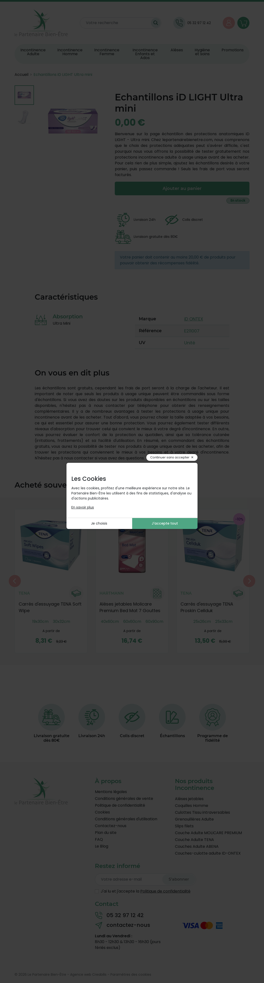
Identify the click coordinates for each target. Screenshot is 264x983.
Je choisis (99, 523)
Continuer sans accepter (170, 457)
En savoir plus (82, 507)
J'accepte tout (165, 523)
